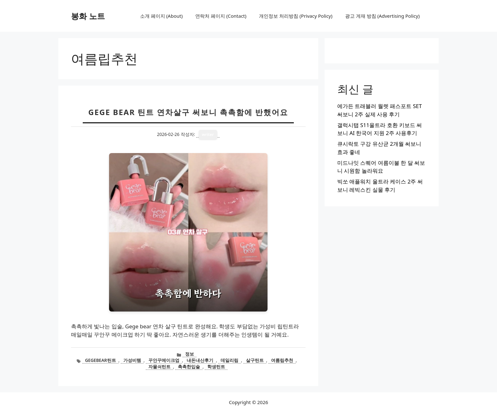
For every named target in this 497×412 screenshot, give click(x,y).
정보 (189, 354)
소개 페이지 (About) (161, 16)
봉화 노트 (88, 15)
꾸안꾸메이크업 (163, 360)
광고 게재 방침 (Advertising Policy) (382, 16)
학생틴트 (216, 367)
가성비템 (132, 360)
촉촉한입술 (189, 367)
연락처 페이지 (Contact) (220, 16)
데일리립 (229, 360)
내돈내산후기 (200, 360)
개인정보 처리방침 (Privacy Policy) (295, 16)
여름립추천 (282, 360)
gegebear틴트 (100, 360)
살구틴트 (255, 360)
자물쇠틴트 (159, 367)
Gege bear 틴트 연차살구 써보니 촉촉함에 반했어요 (188, 112)
